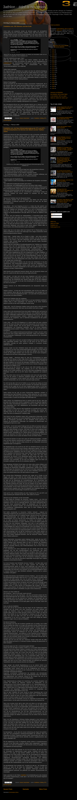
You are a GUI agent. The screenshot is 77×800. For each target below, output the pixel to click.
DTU (45, 118)
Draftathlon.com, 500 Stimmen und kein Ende (17, 26)
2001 (53, 88)
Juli (54, 43)
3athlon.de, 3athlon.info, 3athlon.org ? (59, 97)
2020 (53, 54)
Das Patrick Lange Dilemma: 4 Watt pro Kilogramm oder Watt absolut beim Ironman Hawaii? (65, 201)
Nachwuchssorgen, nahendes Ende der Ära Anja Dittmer (65, 180)
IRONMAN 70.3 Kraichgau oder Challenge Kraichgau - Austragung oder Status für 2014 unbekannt (65, 148)
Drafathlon (23, 775)
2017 (53, 60)
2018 (53, 58)
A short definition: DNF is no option (58, 96)
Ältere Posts (43, 789)
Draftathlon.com (8, 63)
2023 (53, 42)
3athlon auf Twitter (54, 223)
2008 (53, 78)
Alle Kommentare (56, 216)
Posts (53, 214)
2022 (53, 50)
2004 (53, 86)
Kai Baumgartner (7, 120)
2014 (53, 66)
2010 (53, 74)
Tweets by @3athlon (55, 25)
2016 (53, 62)
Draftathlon (36, 118)
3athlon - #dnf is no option (24, 7)
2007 (53, 80)
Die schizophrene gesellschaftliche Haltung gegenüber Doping (65, 118)
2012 (53, 70)
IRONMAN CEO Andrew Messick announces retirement (60, 46)
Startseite (26, 789)
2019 (53, 56)
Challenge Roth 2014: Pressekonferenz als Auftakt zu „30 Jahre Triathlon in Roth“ (65, 190)
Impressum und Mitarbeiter (56, 92)
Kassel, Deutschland (24, 118)
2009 (53, 76)
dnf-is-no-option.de (69, 28)
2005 (53, 84)
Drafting (42, 118)
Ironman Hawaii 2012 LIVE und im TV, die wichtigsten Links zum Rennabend (65, 108)
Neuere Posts (7, 789)
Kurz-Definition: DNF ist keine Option (58, 94)
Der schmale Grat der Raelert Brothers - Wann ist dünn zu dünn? (65, 171)
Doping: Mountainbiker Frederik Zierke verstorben (64, 127)
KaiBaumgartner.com (55, 227)
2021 (53, 52)
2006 (53, 82)
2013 (53, 68)
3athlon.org (59, 30)
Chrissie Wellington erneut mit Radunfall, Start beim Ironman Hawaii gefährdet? (64, 138)
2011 (53, 72)
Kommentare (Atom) (13, 792)
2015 (53, 64)
